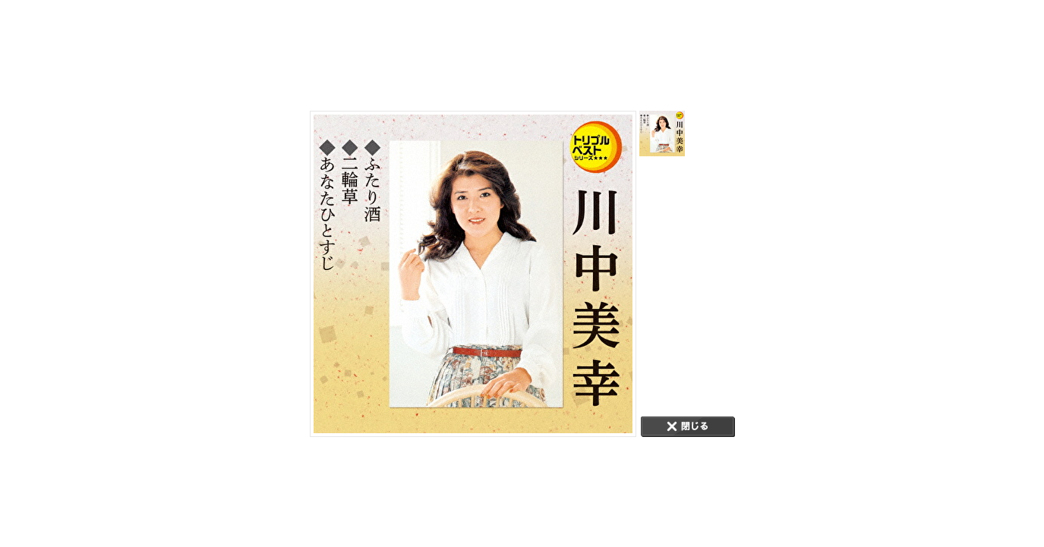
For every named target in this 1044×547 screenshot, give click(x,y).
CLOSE (688, 427)
